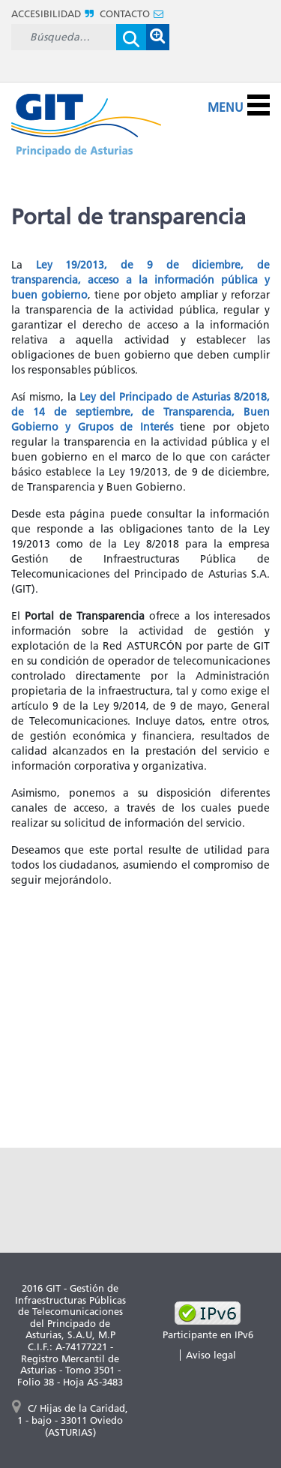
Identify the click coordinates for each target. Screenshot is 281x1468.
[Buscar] (63, 37)
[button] (157, 37)
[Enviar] (131, 37)
